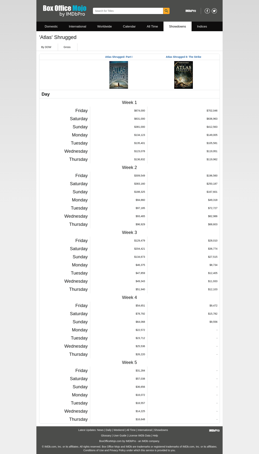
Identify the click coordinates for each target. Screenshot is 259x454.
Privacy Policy (118, 450)
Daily (108, 430)
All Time (152, 26)
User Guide (120, 435)
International (77, 26)
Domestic (51, 26)
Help (155, 435)
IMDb (145, 441)
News (100, 430)
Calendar (129, 26)
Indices (202, 26)
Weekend (119, 430)
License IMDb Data (140, 435)
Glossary (106, 435)
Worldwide (104, 26)
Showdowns (177, 26)
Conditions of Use (93, 450)
